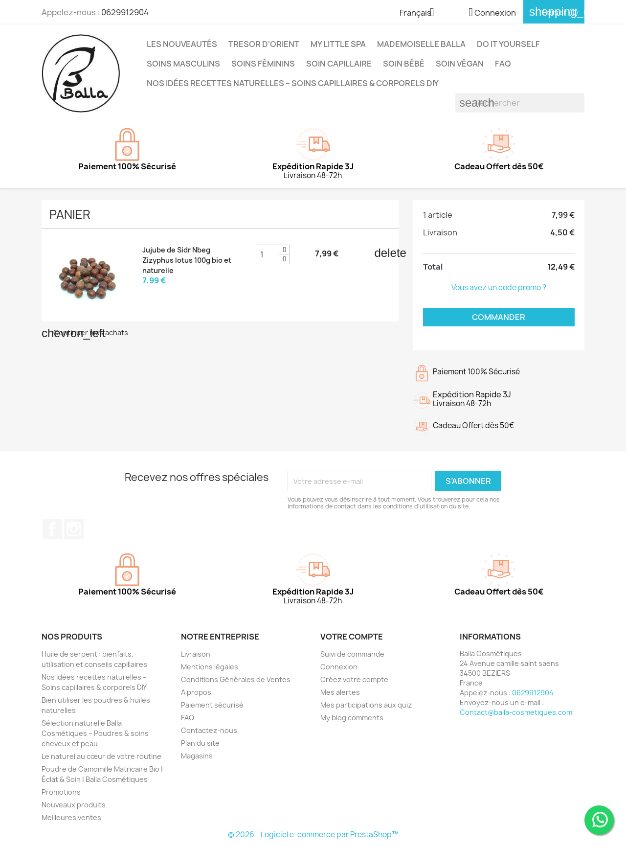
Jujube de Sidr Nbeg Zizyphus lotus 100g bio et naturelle (186, 260)
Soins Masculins (183, 63)
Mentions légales (209, 666)
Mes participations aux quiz (366, 705)
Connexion (339, 666)
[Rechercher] (519, 103)
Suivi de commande (352, 654)
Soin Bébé (404, 63)
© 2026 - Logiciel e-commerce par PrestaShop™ (313, 834)
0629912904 (125, 12)
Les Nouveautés (182, 44)
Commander (498, 317)
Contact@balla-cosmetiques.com (516, 712)
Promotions (61, 792)
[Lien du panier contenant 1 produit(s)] (554, 12)
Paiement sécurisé (212, 705)
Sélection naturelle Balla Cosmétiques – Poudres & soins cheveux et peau (95, 733)
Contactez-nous (209, 730)
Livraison (195, 654)
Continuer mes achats (85, 332)
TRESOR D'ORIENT (263, 44)
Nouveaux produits (74, 804)
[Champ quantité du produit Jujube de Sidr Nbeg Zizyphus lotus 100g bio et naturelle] (267, 254)
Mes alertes (340, 692)
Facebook (52, 529)
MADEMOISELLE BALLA (421, 44)
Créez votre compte (354, 679)
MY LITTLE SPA (338, 44)
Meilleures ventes (71, 817)
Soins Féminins (263, 63)
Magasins (197, 755)
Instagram (74, 529)
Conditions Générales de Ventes (236, 679)
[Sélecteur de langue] (421, 13)
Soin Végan (460, 63)
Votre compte (351, 636)
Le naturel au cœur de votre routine (101, 756)
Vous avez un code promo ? (498, 287)
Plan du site (200, 743)
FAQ (503, 63)
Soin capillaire (339, 63)
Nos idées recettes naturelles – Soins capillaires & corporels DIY (293, 83)
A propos (196, 692)
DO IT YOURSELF (508, 44)
